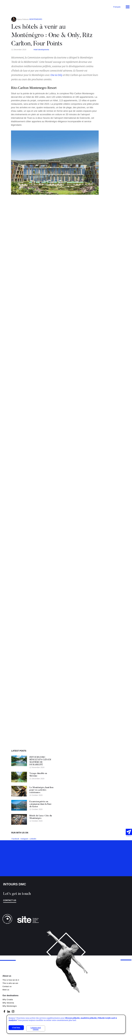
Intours (13, 6)
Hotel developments (41, 50)
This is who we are (10, 983)
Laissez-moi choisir (36, 1029)
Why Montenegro (10, 1006)
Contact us (9, 900)
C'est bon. (16, 1028)
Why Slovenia (8, 1003)
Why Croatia (8, 1000)
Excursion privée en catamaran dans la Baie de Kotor (42, 804)
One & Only (56, 75)
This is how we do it (11, 980)
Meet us (6, 990)
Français (116, 7)
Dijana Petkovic (23, 19)
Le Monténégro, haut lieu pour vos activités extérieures (41, 790)
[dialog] (66, 1024)
